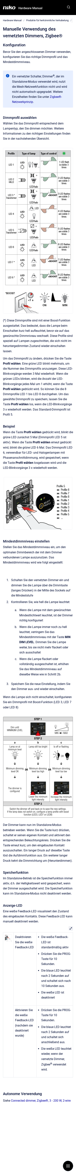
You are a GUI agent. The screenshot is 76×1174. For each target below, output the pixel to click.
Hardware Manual (30, 8)
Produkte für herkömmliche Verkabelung (47, 20)
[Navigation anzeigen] (68, 1166)
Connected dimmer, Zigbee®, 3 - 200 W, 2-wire (41, 1100)
